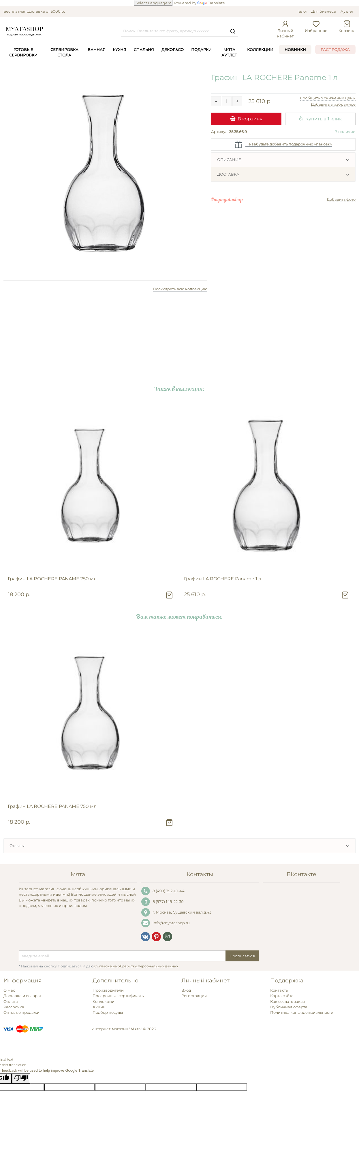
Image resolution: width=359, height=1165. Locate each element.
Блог (302, 11)
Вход (186, 990)
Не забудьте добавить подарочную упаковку (288, 144)
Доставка (228, 174)
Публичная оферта (288, 1007)
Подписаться (242, 956)
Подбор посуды (108, 1012)
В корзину (246, 119)
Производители (108, 990)
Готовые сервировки (23, 52)
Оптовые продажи (21, 1012)
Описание (229, 159)
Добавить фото (341, 199)
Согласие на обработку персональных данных (136, 966)
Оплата (10, 1001)
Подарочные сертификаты (118, 995)
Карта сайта (282, 995)
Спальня (144, 49)
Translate (211, 3)
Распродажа (335, 49)
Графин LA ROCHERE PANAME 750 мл (52, 578)
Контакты (279, 990)
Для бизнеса (323, 11)
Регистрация (194, 995)
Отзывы (17, 845)
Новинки (295, 49)
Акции (99, 1007)
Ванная (97, 49)
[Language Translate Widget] (153, 3)
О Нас (9, 990)
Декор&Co (172, 49)
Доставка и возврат (22, 995)
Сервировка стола (64, 52)
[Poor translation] (21, 1078)
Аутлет (347, 11)
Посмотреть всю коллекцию (180, 289)
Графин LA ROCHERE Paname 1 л (222, 578)
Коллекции (260, 49)
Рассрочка (13, 1007)
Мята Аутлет (229, 52)
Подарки (201, 49)
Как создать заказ (287, 1001)
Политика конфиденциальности (301, 1012)
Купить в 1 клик (320, 119)
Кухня (119, 49)
